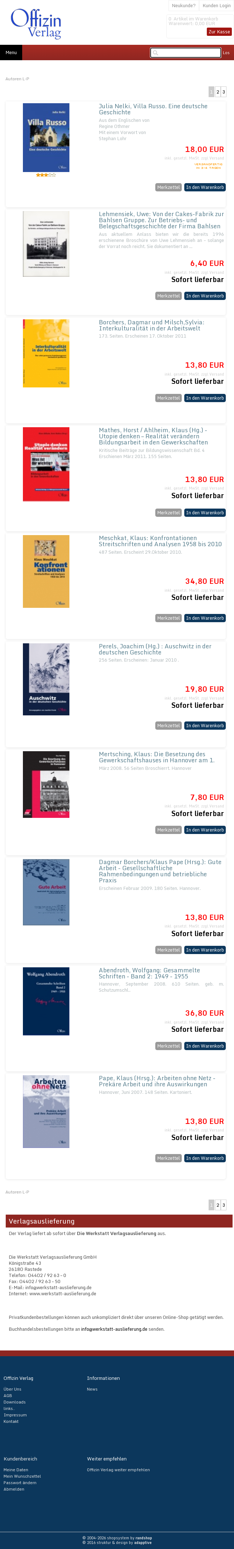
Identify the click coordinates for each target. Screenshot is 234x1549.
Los (226, 52)
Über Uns (12, 1389)
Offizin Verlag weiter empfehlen (118, 1470)
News (92, 1389)
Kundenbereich (20, 1459)
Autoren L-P (17, 78)
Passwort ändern (20, 1482)
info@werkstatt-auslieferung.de (114, 1329)
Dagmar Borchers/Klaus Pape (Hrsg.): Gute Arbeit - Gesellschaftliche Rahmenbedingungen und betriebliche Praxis (160, 871)
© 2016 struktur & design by (117, 1542)
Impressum (15, 1415)
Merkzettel (168, 187)
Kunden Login (217, 5)
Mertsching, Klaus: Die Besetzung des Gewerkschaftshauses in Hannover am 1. (157, 757)
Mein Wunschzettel (22, 1476)
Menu (11, 52)
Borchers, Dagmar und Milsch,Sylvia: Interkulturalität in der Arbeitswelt (152, 325)
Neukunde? (184, 5)
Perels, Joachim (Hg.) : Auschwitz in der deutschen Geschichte (155, 649)
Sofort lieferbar (197, 279)
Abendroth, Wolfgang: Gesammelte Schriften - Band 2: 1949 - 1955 (149, 973)
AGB (8, 1395)
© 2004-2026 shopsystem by (117, 1538)
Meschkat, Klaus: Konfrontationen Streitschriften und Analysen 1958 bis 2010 (160, 541)
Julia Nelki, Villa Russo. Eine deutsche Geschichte (153, 109)
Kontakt (11, 1421)
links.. (9, 1408)
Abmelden (14, 1489)
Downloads (15, 1402)
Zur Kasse (219, 31)
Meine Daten (16, 1470)
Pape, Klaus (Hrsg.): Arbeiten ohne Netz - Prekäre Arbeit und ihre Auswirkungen (157, 1081)
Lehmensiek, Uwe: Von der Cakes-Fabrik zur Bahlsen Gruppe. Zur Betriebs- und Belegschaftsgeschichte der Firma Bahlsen (161, 220)
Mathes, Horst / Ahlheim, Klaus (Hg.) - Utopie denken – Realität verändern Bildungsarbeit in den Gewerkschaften (153, 436)
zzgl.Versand (212, 158)
